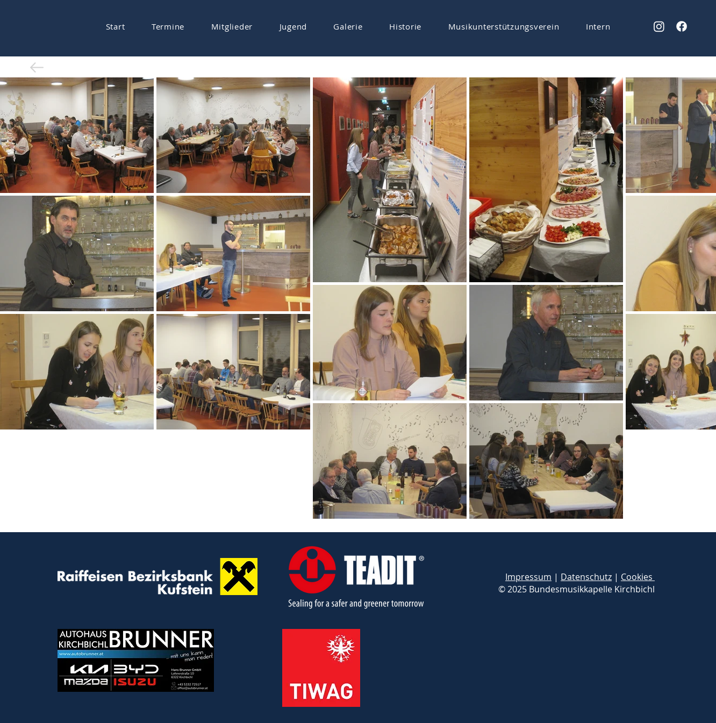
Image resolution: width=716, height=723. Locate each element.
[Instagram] (659, 26)
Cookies (638, 577)
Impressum (528, 577)
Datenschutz (586, 577)
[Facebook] (682, 26)
